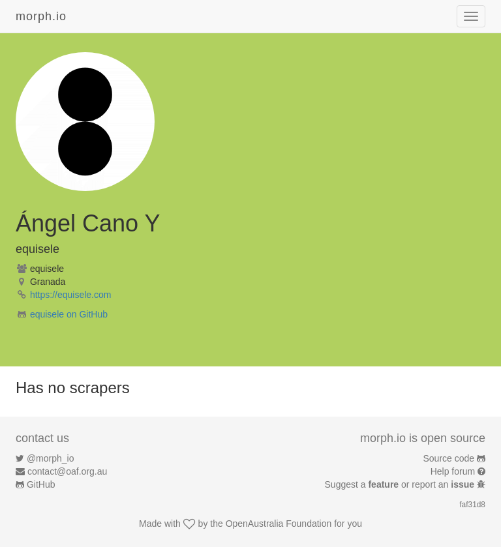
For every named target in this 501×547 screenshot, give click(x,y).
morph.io (41, 16)
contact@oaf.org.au (67, 471)
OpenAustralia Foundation (279, 523)
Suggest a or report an (401, 484)
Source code (449, 458)
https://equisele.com (71, 294)
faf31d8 (472, 504)
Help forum (453, 471)
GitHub (41, 484)
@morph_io (50, 458)
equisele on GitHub (69, 314)
